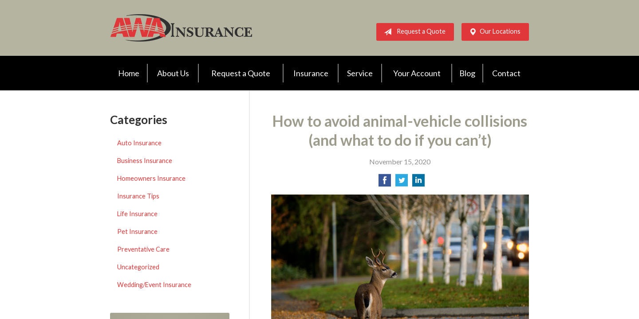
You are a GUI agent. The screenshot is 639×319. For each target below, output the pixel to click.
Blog (467, 73)
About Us (173, 73)
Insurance (310, 73)
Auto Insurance (139, 143)
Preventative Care (143, 249)
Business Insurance (144, 160)
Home (128, 73)
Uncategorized (138, 267)
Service (360, 73)
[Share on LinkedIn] (418, 183)
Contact (506, 73)
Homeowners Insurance (151, 178)
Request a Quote (413, 32)
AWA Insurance (181, 28)
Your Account (417, 73)
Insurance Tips (138, 196)
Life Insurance (137, 214)
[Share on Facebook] (385, 183)
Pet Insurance (137, 231)
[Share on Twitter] (401, 183)
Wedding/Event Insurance (154, 284)
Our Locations (493, 32)
